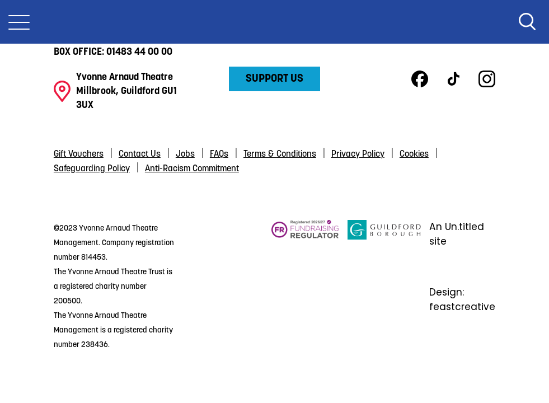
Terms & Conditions (279, 154)
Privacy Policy (357, 154)
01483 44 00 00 (139, 52)
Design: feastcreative (462, 299)
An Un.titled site (456, 234)
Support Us (274, 79)
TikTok (453, 79)
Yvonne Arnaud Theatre (275, 22)
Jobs (185, 154)
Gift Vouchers (79, 154)
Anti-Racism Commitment (192, 169)
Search (527, 21)
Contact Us (140, 154)
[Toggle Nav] (19, 22)
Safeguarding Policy (92, 169)
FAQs (219, 154)
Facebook (419, 79)
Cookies (414, 154)
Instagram (486, 79)
